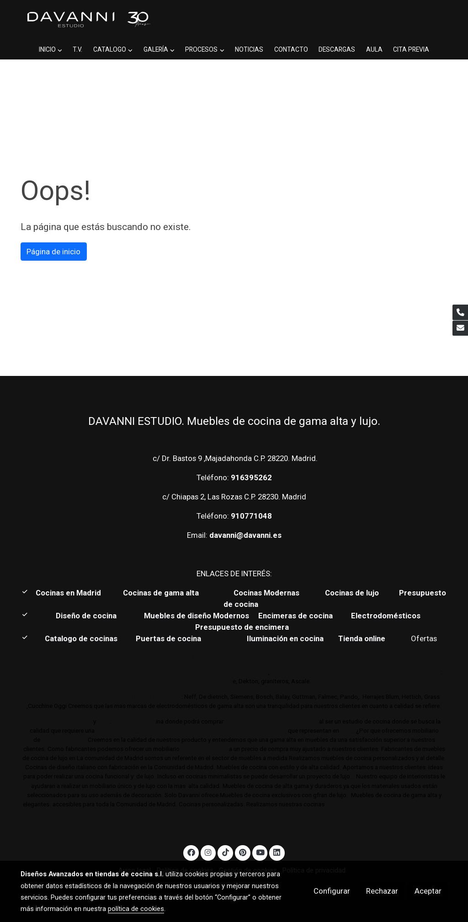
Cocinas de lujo (352, 592)
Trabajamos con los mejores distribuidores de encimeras (356, 672)
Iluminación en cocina (285, 638)
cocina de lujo (116, 730)
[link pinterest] (242, 852)
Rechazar (382, 890)
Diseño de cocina (91, 615)
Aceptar (428, 890)
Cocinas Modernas (267, 592)
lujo (103, 721)
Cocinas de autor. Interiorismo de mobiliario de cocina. (302, 656)
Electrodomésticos (386, 615)
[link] (88, 20)
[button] (50, 49)
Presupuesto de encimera (242, 627)
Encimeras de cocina (297, 615)
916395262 (251, 477)
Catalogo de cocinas (82, 638)
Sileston (221, 681)
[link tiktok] (225, 852)
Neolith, (168, 681)
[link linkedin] (277, 852)
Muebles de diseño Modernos (196, 615)
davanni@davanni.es (245, 535)
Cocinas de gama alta (163, 592)
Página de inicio (53, 251)
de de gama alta (204, 748)
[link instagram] (208, 852)
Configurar (332, 890)
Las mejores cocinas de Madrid (270, 721)
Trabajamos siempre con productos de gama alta (213, 730)
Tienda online (360, 638)
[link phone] (460, 312)
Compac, (194, 681)
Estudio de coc (134, 721)
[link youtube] (260, 852)
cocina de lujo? (64, 739)
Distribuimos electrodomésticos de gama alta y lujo (104, 696)
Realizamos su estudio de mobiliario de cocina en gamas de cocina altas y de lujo (147, 672)
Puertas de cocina (169, 638)
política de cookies (136, 909)
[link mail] (460, 328)
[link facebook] (191, 852)
